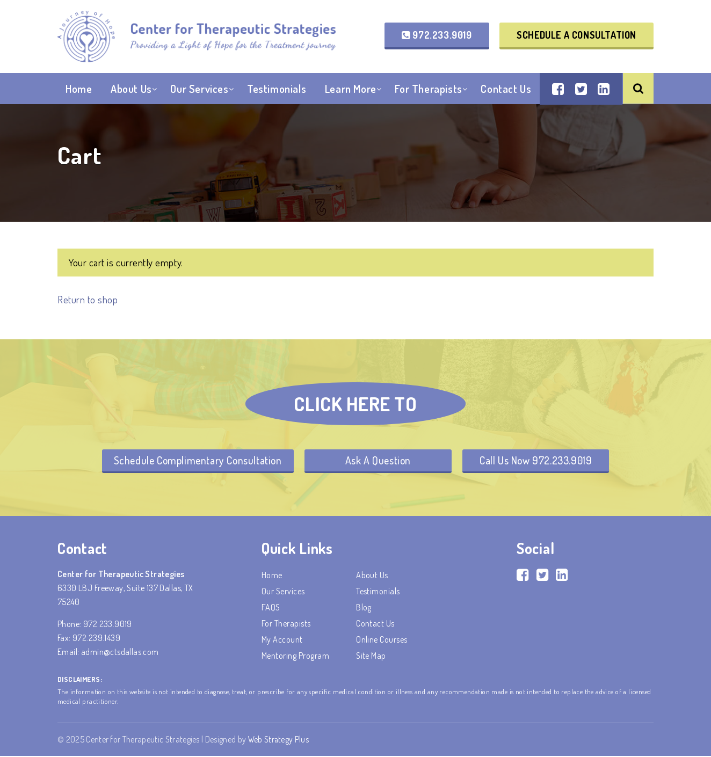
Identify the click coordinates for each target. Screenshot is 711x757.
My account (282, 640)
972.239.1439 (96, 639)
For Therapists (428, 91)
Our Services (199, 91)
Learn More (350, 91)
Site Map (371, 656)
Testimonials (276, 91)
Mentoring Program (295, 656)
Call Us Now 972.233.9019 (539, 461)
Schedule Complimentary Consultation (194, 461)
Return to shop (88, 299)
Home (79, 91)
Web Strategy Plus (279, 740)
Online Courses (382, 640)
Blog (364, 608)
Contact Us (506, 91)
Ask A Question (378, 461)
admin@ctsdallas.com (120, 652)
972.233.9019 (436, 35)
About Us (131, 91)
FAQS (271, 608)
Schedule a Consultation (576, 35)
